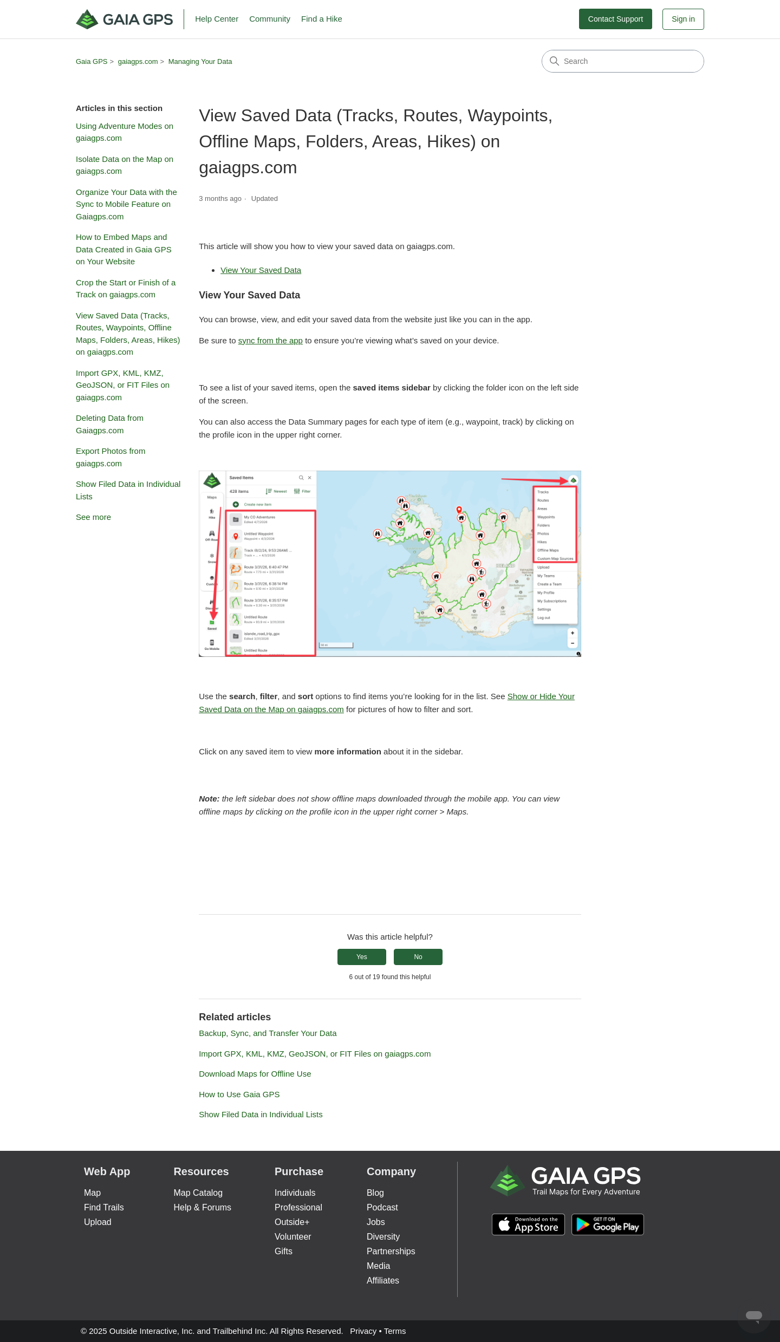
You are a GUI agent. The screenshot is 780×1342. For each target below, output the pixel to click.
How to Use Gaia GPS (239, 1094)
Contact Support (615, 19)
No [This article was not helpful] (418, 957)
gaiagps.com (138, 61)
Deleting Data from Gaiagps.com (110, 424)
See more (93, 517)
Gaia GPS (92, 61)
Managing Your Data (200, 61)
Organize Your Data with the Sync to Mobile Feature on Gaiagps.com (126, 204)
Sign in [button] (683, 19)
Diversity (383, 1236)
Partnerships (391, 1251)
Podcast (382, 1207)
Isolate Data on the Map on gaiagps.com (124, 165)
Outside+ (292, 1222)
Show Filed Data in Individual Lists (128, 490)
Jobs (376, 1222)
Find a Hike (321, 18)
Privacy (363, 1331)
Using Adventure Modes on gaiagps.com (124, 132)
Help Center (216, 18)
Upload (98, 1222)
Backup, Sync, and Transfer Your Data (267, 1033)
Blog (375, 1192)
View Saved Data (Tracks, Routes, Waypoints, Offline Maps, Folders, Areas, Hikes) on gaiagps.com (128, 334)
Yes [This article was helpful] (361, 957)
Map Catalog (198, 1192)
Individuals (295, 1192)
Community (269, 18)
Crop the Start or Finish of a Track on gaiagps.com (126, 288)
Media (379, 1266)
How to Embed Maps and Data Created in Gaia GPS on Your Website (124, 249)
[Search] (623, 61)
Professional (298, 1207)
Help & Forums (202, 1207)
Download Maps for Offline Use (255, 1073)
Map (92, 1192)
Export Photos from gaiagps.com (110, 457)
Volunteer (293, 1236)
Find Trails (104, 1207)
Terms (395, 1331)
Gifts (283, 1251)
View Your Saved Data (260, 270)
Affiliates (383, 1280)
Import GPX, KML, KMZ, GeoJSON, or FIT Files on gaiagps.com (123, 385)
